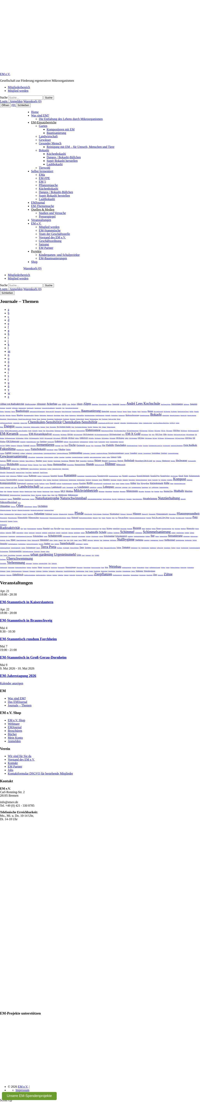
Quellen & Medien (42, 209)
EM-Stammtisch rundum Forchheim (28, 639)
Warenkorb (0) (32, 101)
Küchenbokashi (56, 153)
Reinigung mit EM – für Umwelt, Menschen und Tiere (80, 146)
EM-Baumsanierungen (53, 258)
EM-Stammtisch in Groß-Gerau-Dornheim (33, 657)
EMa (42, 174)
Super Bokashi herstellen (62, 160)
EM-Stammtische (50, 230)
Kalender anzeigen (11, 683)
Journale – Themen (19, 705)
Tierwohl (44, 167)
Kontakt (13, 763)
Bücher (12, 734)
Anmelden (14, 741)
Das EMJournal (17, 702)
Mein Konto (15, 737)
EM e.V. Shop (16, 720)
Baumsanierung (56, 133)
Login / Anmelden (11, 101)
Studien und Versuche (52, 213)
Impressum (22, 1090)
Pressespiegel (47, 216)
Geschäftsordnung (50, 241)
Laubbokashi (55, 164)
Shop (34, 261)
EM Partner (46, 247)
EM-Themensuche (42, 206)
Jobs (10, 770)
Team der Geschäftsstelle (54, 234)
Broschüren (15, 730)
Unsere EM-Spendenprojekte (29, 1096)
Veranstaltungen (41, 220)
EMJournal (38, 202)
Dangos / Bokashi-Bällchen (64, 157)
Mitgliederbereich (19, 87)
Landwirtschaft (48, 136)
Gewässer (45, 139)
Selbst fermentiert (42, 171)
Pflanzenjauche (48, 185)
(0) (14, 105)
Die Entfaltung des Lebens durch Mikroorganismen (71, 119)
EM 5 (42, 181)
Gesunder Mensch (50, 143)
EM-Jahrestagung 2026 (18, 676)
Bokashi (44, 150)
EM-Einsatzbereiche (44, 122)
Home (35, 112)
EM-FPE (44, 178)
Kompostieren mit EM (61, 129)
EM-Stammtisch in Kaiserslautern (26, 602)
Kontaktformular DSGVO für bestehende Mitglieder (40, 773)
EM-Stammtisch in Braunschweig (26, 620)
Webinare (14, 723)
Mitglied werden (18, 90)
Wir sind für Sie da (19, 756)
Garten (43, 126)
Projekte (36, 251)
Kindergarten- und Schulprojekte (59, 254)
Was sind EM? (40, 115)
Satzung (44, 244)
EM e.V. (5, 74)
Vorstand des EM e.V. (52, 237)
